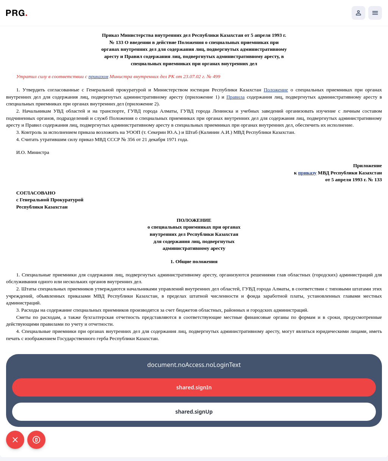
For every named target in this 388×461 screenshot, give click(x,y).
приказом (98, 76)
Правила (235, 97)
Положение (276, 90)
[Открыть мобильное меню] (375, 13)
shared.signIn (193, 387)
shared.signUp (194, 411)
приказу (307, 173)
